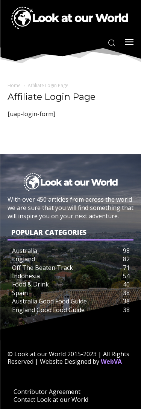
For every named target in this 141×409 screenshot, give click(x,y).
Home (14, 85)
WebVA (111, 361)
